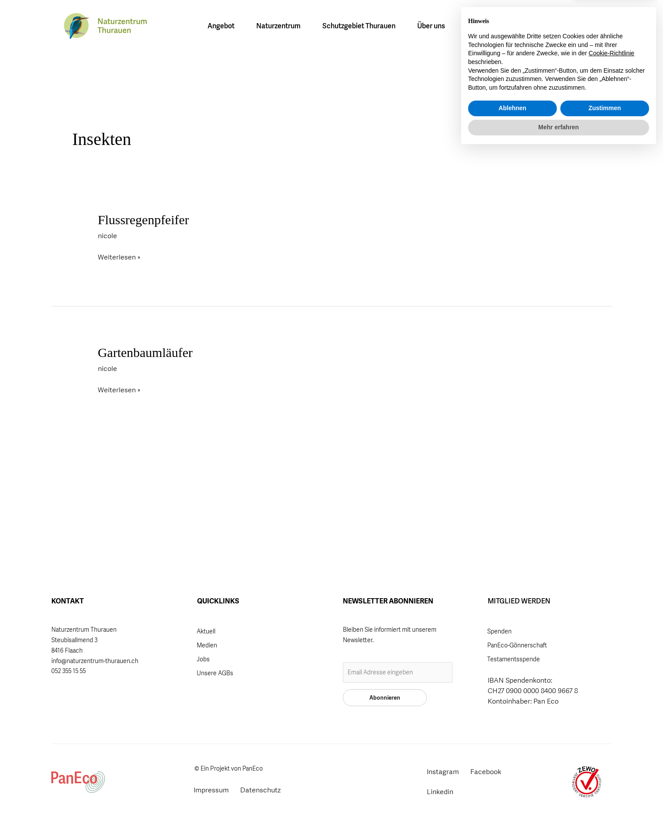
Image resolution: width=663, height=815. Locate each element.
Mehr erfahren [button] (558, 791)
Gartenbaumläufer (145, 352)
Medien (207, 645)
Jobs (203, 659)
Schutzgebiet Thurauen (361, 25)
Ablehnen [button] (512, 772)
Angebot (223, 25)
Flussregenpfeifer (143, 219)
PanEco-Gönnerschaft (517, 645)
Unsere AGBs (215, 673)
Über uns (433, 25)
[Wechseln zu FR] (523, 26)
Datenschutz (260, 790)
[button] (558, 26)
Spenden (499, 631)
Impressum (211, 790)
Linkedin (440, 791)
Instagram (443, 771)
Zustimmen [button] (605, 772)
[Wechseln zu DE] (506, 26)
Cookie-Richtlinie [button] (611, 717)
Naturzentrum (280, 25)
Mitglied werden (587, 27)
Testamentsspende (513, 659)
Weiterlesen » (119, 256)
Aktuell (206, 631)
